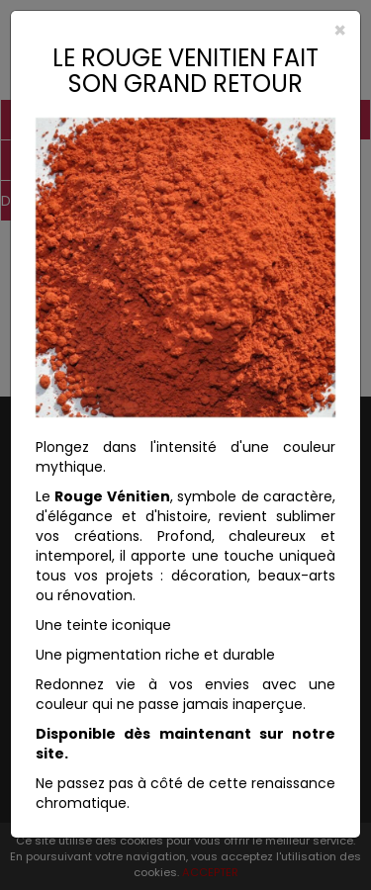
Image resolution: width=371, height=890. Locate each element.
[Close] (185, 30)
